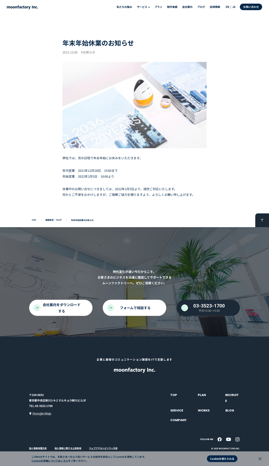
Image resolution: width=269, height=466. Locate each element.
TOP (173, 395)
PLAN (202, 395)
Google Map (41, 413)
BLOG (229, 410)
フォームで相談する (135, 307)
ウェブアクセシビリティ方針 (103, 448)
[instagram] (237, 439)
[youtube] (228, 439)
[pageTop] (262, 220)
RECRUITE (232, 398)
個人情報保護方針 (38, 448)
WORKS (204, 410)
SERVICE (176, 410)
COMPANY (178, 420)
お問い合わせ (251, 7)
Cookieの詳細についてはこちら (50, 460)
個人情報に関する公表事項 (68, 448)
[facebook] (219, 439)
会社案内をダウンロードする (61, 307)
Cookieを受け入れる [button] (222, 458)
